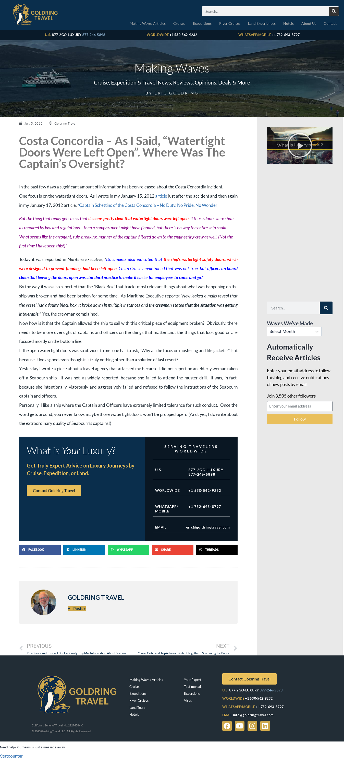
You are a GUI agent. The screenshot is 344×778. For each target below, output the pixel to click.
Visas (188, 700)
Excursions (192, 693)
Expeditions (202, 23)
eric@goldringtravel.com (208, 527)
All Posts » (77, 608)
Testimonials (193, 687)
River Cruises (229, 23)
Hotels (288, 23)
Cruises (179, 23)
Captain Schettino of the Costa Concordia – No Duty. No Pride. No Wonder (148, 205)
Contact (330, 23)
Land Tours (137, 707)
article (161, 196)
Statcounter (11, 756)
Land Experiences (262, 23)
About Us (308, 23)
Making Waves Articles (148, 23)
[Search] (334, 11)
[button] (40, 550)
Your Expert (192, 680)
